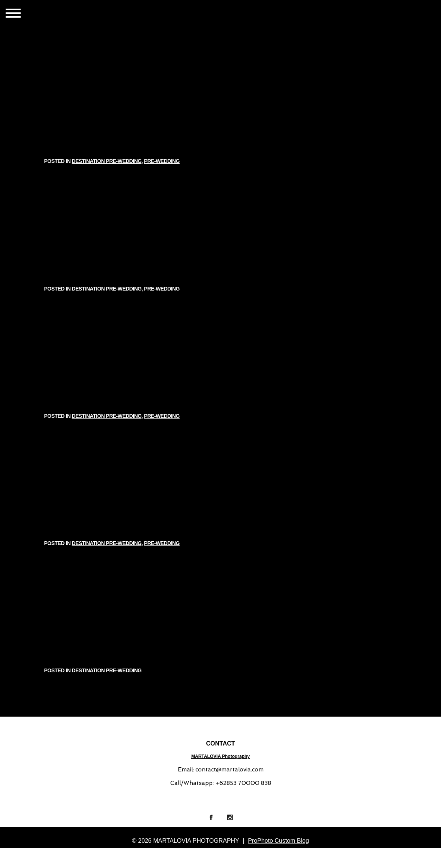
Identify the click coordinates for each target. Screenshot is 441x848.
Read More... (67, 147)
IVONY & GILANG (220, 88)
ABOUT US (149, 14)
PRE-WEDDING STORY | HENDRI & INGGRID (220, 470)
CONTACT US (116, 14)
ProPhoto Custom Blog (278, 840)
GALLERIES (81, 14)
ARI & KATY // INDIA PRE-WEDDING (221, 216)
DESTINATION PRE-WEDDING (213, 103)
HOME (55, 14)
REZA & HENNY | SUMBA (220, 597)
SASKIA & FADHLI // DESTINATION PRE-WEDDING (220, 343)
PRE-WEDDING (264, 103)
